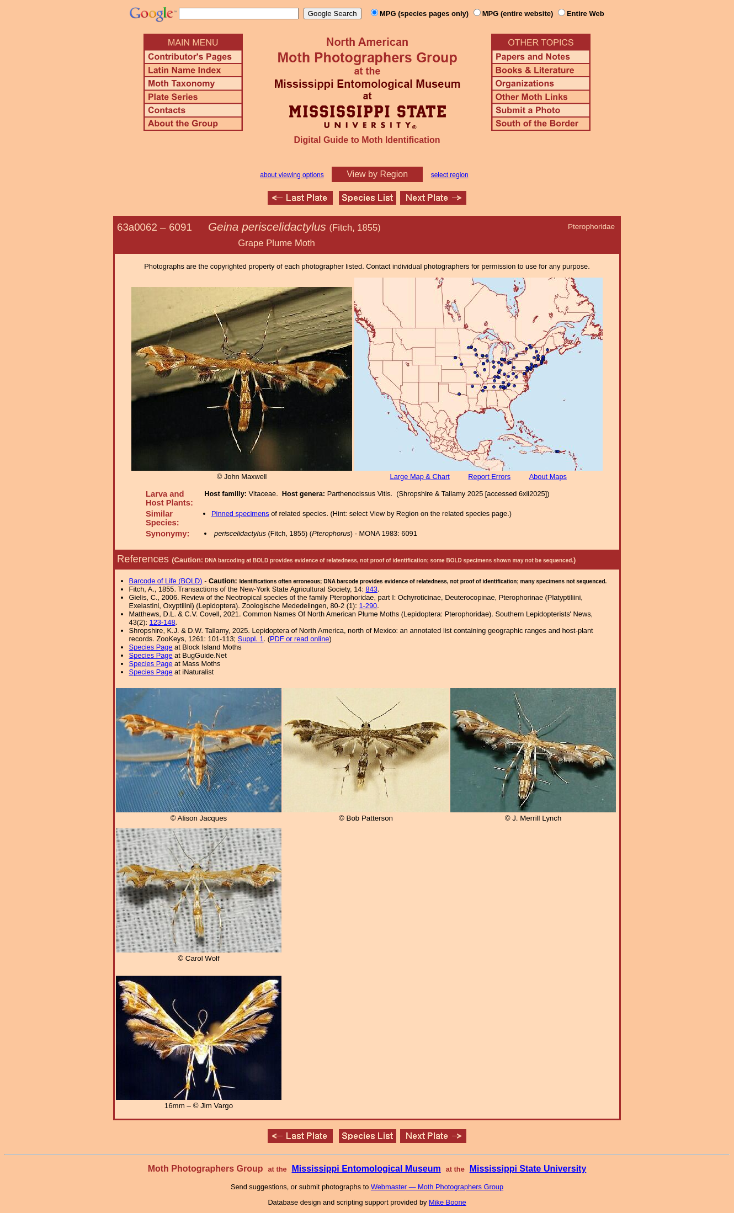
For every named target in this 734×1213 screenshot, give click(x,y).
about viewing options (291, 175)
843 (371, 589)
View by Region (377, 174)
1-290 (368, 606)
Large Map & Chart (420, 476)
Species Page (151, 647)
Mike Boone (447, 1202)
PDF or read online (299, 639)
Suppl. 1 (251, 639)
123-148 (162, 622)
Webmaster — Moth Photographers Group (437, 1187)
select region (450, 175)
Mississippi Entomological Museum (365, 1168)
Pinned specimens (240, 513)
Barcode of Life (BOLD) (166, 581)
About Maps (548, 476)
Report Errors (489, 476)
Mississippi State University (528, 1168)
